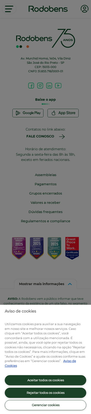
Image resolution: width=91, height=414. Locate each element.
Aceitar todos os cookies (45, 380)
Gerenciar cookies (45, 405)
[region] (45, 359)
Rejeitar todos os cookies (45, 393)
